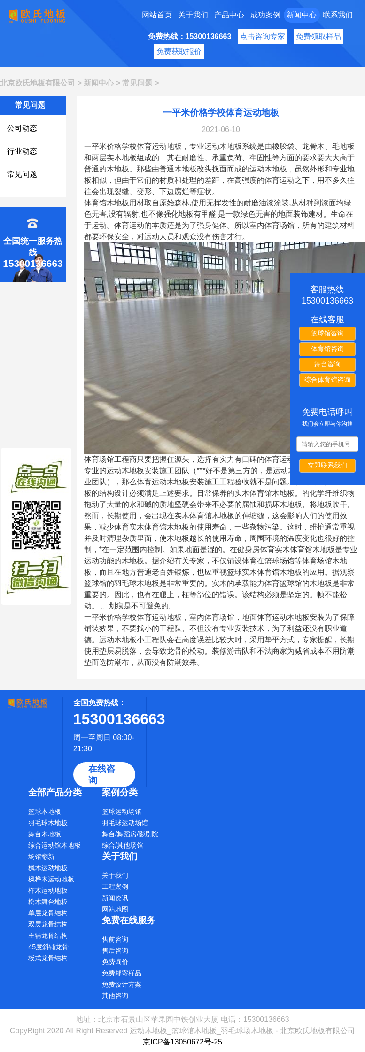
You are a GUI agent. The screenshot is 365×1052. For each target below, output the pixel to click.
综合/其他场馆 (122, 845)
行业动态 (22, 151)
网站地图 (115, 909)
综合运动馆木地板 (54, 845)
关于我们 (193, 15)
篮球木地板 (44, 811)
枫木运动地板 (48, 868)
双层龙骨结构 (48, 924)
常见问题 (137, 83)
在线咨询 (101, 774)
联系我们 (338, 15)
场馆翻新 (41, 856)
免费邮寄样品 (121, 973)
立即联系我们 (327, 465)
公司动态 (22, 128)
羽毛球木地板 (48, 822)
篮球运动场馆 (121, 811)
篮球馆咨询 (327, 333)
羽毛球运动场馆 (125, 822)
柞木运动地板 (48, 890)
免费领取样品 (318, 36)
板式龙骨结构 (48, 958)
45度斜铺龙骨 (48, 947)
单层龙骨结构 (48, 913)
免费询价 (115, 962)
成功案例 (265, 15)
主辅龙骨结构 (48, 935)
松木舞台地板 (48, 901)
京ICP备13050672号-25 (182, 1042)
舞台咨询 (327, 364)
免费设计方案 (121, 984)
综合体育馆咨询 (327, 379)
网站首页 (157, 15)
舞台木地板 (44, 834)
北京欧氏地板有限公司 (37, 83)
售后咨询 (115, 950)
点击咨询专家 (262, 36)
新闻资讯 (115, 898)
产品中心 (229, 15)
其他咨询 (115, 995)
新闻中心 (302, 15)
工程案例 (115, 886)
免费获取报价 (179, 51)
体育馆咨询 (327, 348)
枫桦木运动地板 (51, 879)
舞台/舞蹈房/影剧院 (130, 834)
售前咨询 (115, 939)
